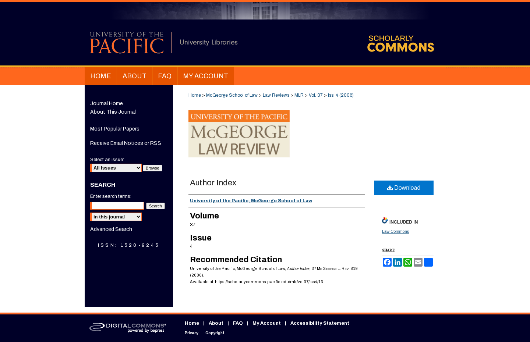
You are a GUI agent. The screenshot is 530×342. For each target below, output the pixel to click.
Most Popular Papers (114, 129)
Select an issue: (107, 159)
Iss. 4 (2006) (341, 95)
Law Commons (395, 231)
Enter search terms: (110, 196)
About (216, 323)
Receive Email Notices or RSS (125, 143)
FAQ (238, 323)
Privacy (191, 333)
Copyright (215, 333)
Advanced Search (111, 229)
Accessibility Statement (319, 323)
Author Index (213, 182)
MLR (299, 95)
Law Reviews (276, 95)
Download (404, 188)
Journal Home (106, 103)
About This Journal (113, 112)
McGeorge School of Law (232, 95)
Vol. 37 (316, 95)
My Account (266, 323)
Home (194, 95)
